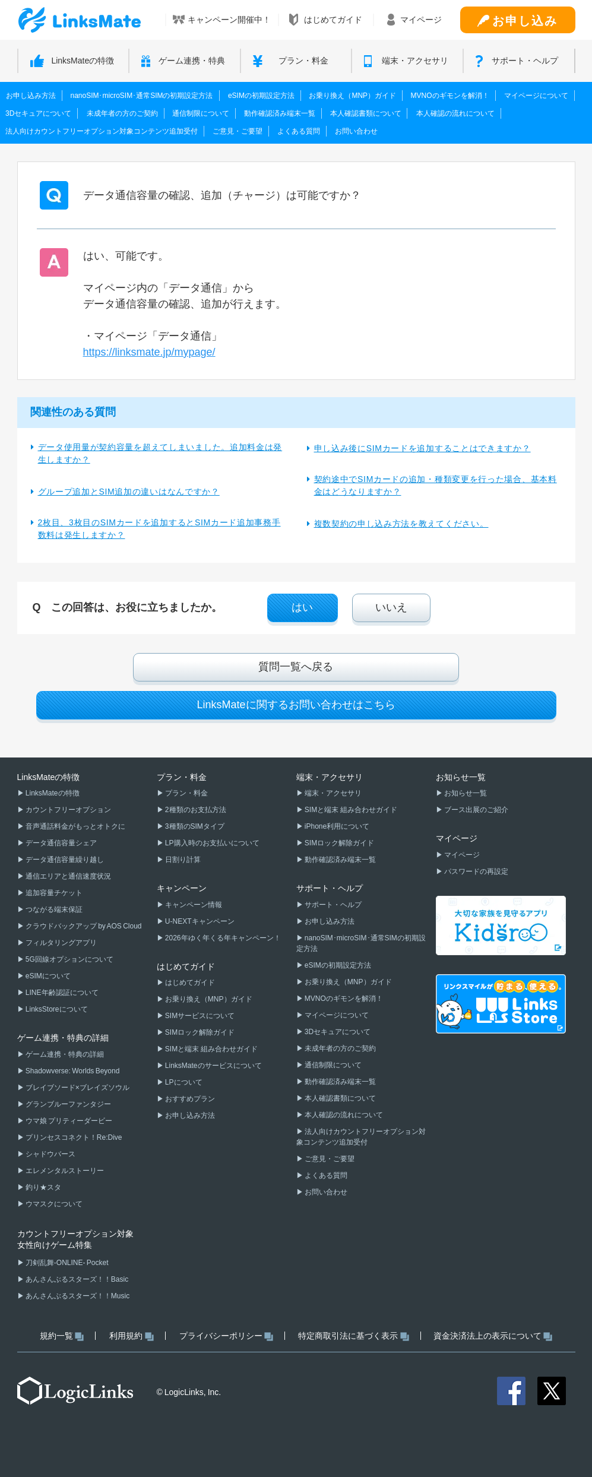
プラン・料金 (186, 793)
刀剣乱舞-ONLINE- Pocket (66, 1263)
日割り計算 (182, 859)
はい (302, 607)
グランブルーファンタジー (67, 1104)
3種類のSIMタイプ (194, 826)
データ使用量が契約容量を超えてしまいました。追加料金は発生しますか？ (160, 453)
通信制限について (200, 113)
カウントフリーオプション (67, 810)
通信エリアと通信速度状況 (67, 876)
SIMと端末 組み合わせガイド (211, 1049)
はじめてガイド (189, 982)
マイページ (461, 855)
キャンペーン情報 (193, 905)
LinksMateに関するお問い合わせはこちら (296, 705)
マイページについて (536, 95)
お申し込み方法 (31, 95)
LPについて (183, 1082)
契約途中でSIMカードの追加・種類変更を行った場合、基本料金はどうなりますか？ (435, 485)
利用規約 (131, 1336)
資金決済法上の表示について (493, 1336)
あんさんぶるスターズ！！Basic (76, 1279)
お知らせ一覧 (465, 793)
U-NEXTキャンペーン (199, 921)
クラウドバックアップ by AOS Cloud (83, 926)
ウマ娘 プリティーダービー (68, 1121)
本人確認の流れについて (455, 113)
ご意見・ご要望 (237, 131)
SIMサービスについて (199, 1016)
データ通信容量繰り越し (64, 859)
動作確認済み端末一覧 (279, 113)
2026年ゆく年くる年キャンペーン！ (222, 938)
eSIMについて (47, 976)
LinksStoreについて (56, 1009)
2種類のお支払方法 (195, 810)
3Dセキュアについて (38, 113)
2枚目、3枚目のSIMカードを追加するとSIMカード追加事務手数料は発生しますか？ (159, 529)
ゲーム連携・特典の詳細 (64, 1054)
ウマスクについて (53, 1204)
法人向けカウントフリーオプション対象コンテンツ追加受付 (101, 131)
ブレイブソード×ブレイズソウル (76, 1087)
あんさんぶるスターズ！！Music (77, 1296)
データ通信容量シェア (60, 843)
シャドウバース (49, 1154)
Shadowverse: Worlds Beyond (72, 1071)
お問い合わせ (356, 131)
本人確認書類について (365, 113)
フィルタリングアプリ (60, 943)
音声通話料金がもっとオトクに (74, 826)
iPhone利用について (336, 826)
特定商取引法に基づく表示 (353, 1336)
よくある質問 (298, 131)
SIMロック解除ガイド (199, 1032)
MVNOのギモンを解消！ (450, 95)
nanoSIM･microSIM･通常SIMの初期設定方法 (141, 95)
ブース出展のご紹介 (475, 810)
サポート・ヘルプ (332, 905)
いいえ (391, 607)
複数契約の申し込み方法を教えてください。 (401, 523)
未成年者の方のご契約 (122, 113)
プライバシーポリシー (226, 1336)
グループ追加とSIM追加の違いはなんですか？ (129, 491)
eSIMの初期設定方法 (261, 95)
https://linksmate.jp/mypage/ (149, 352)
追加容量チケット (53, 893)
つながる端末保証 (53, 909)
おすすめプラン (189, 1099)
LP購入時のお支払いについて (211, 843)
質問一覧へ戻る (295, 667)
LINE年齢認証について (61, 992)
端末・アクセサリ (332, 793)
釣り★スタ (42, 1187)
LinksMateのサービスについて (213, 1065)
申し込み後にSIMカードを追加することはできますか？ (422, 448)
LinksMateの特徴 (52, 793)
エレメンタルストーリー (64, 1171)
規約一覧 (62, 1336)
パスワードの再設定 (475, 871)
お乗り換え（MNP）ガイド (352, 95)
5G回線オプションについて (68, 959)
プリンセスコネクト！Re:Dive (73, 1137)
